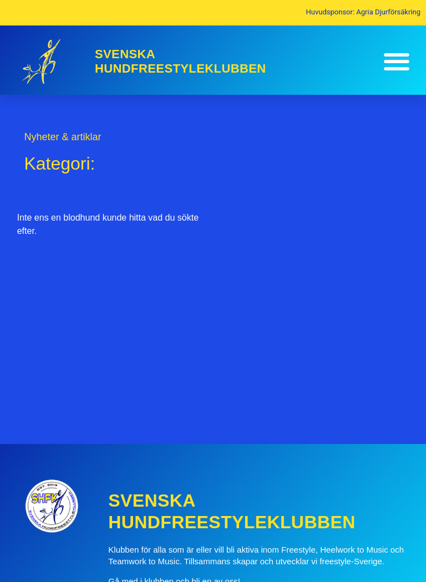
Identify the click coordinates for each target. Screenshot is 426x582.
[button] (396, 62)
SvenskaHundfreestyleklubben (180, 61)
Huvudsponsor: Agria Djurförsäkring (363, 12)
